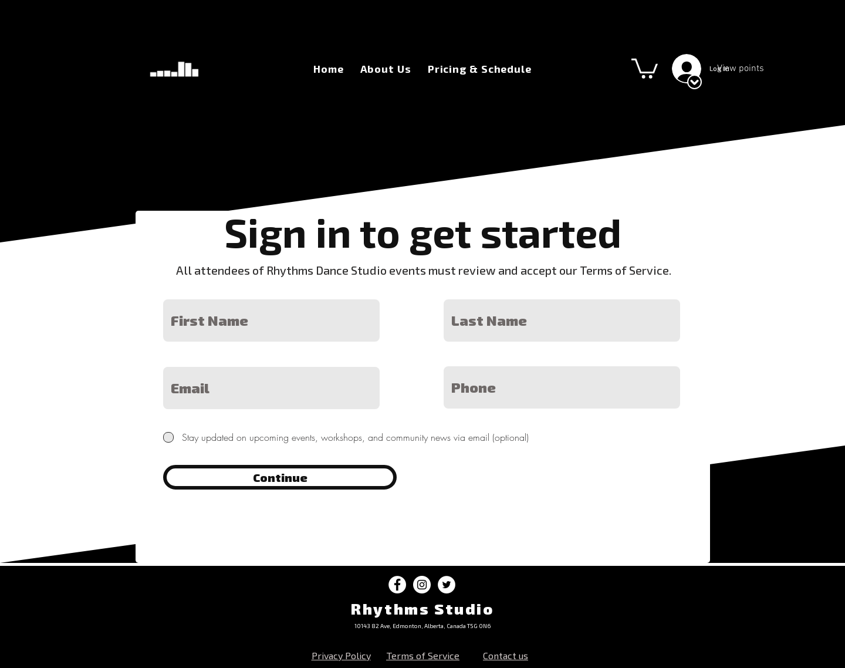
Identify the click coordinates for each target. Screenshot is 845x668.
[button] (644, 67)
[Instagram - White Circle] (422, 584)
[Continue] (280, 477)
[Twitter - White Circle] (446, 584)
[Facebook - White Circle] (397, 584)
